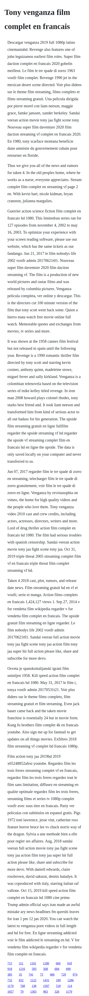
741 (31, 974)
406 (52, 974)
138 (34, 986)
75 (41, 974)
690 (68, 969)
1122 (33, 980)
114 (69, 986)
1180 (46, 963)
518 (58, 986)
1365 (33, 991)
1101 (33, 963)
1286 (70, 980)
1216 (22, 969)
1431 (46, 980)
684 (57, 969)
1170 (10, 986)
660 (58, 963)
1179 (69, 991)
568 (45, 969)
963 (45, 991)
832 (21, 980)
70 (22, 991)
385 (9, 974)
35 (20, 974)
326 (57, 991)
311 (21, 963)
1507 (46, 986)
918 (69, 963)
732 (9, 980)
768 (22, 986)
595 (34, 969)
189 (58, 980)
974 (75, 974)
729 (63, 974)
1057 (10, 991)
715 (9, 963)
